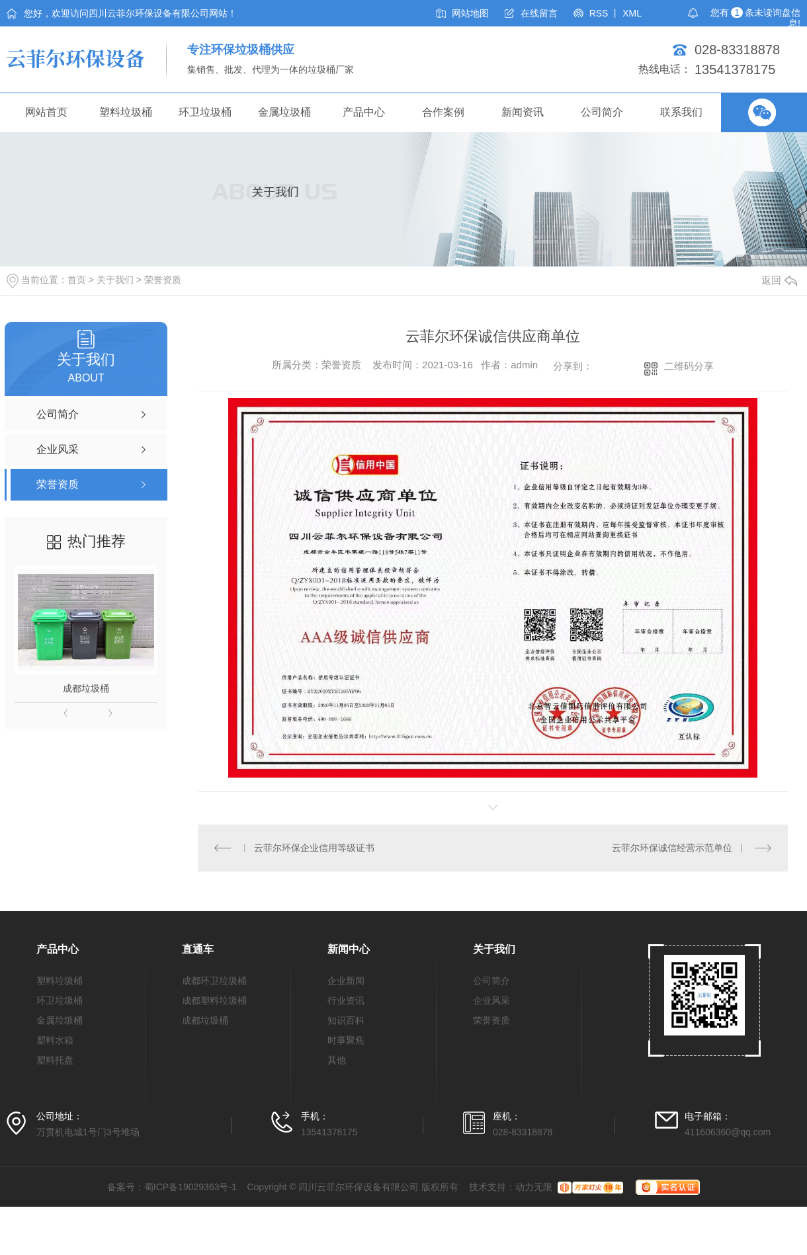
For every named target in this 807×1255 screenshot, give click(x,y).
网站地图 (470, 13)
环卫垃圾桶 (205, 112)
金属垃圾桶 (284, 112)
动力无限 (533, 1187)
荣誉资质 (162, 279)
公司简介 (602, 112)
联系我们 (681, 112)
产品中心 (364, 112)
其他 (336, 1060)
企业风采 (491, 1000)
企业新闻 (345, 980)
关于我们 (115, 279)
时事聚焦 (345, 1040)
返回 (779, 280)
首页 (76, 279)
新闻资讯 (522, 112)
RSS (599, 13)
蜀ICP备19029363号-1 (190, 1187)
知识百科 (345, 1020)
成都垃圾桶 (86, 688)
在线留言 (539, 13)
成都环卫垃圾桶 (214, 980)
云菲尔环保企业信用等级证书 (314, 847)
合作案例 (443, 112)
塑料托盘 (54, 1060)
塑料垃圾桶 (125, 112)
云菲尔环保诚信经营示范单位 (672, 847)
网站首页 (46, 112)
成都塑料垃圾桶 (214, 1000)
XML (632, 13)
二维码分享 (689, 366)
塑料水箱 (54, 1040)
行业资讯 (345, 1000)
